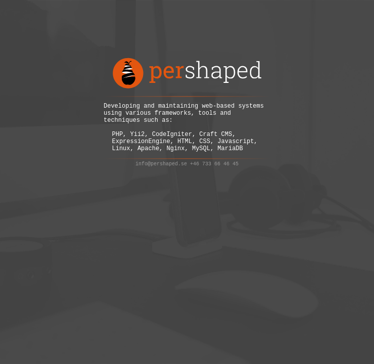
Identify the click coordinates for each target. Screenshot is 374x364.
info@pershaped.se (161, 173)
